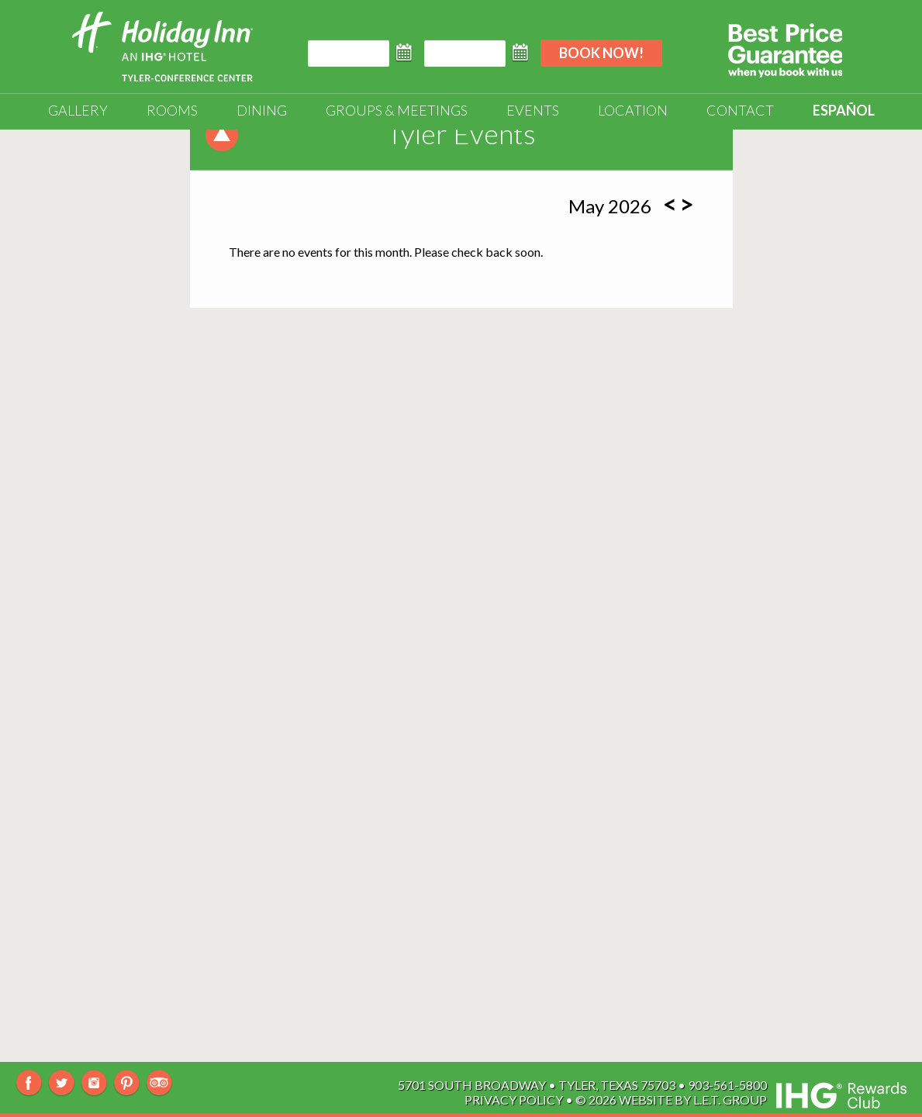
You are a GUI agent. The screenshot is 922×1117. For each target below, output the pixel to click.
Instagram (94, 1083)
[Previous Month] (670, 204)
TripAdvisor (159, 1083)
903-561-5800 (727, 1084)
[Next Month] (686, 204)
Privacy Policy (513, 1099)
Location (633, 110)
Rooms (172, 110)
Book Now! (601, 52)
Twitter (61, 1083)
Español (844, 110)
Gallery (78, 110)
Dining (262, 110)
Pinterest (126, 1083)
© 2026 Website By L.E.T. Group (671, 1099)
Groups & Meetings (397, 110)
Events (532, 110)
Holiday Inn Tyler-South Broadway (162, 46)
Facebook (29, 1083)
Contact (740, 110)
